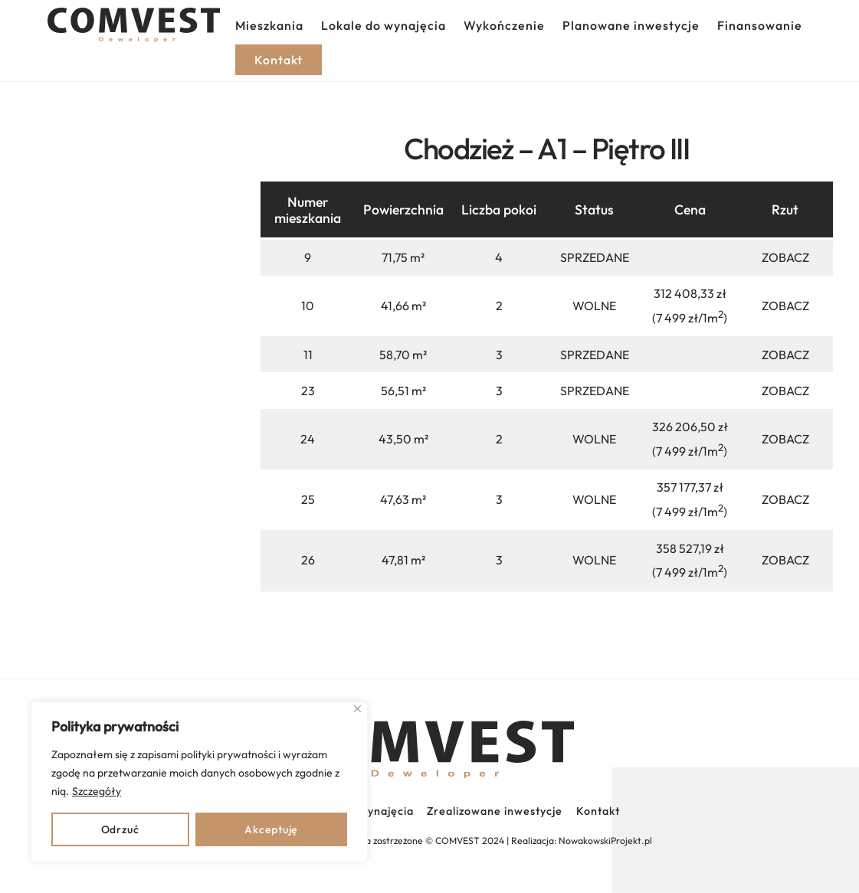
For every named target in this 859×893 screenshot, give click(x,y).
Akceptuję (270, 829)
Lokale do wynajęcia (383, 25)
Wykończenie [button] (504, 25)
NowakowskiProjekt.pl (605, 840)
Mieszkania (269, 25)
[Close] (357, 708)
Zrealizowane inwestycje (494, 811)
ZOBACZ (785, 257)
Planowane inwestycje (631, 25)
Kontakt (598, 811)
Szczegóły (96, 791)
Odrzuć (120, 829)
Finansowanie (759, 25)
